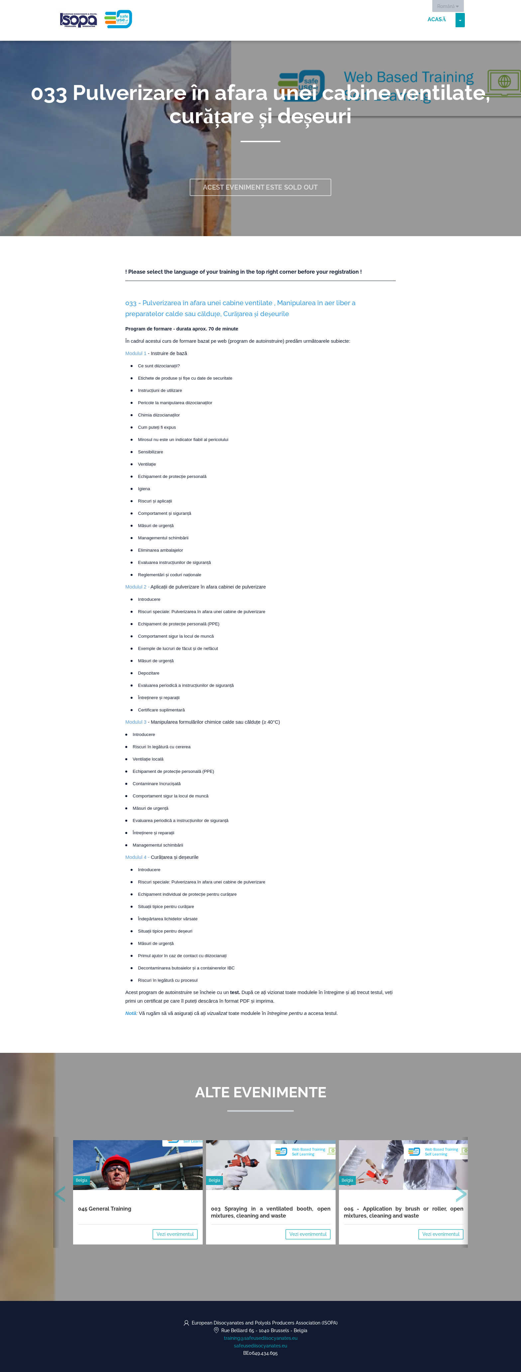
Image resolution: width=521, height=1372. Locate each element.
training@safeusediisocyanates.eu (260, 1338)
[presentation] (60, 1195)
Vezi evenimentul (175, 1234)
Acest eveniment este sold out (260, 187)
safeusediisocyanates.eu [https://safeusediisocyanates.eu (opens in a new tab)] (260, 1345)
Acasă (437, 20)
